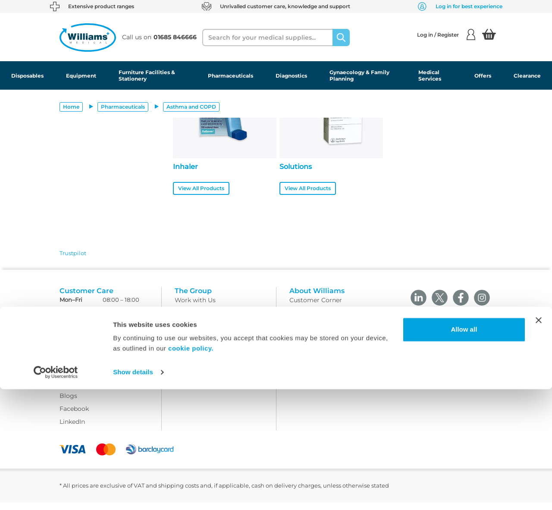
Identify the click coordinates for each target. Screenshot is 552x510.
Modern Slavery (312, 346)
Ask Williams (79, 390)
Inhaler (185, 167)
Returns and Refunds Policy (216, 359)
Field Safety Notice (317, 334)
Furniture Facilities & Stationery (147, 75)
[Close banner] (539, 441)
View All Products (201, 188)
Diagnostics (291, 75)
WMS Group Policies (206, 372)
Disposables (27, 75)
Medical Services (429, 75)
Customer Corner (315, 308)
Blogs (68, 403)
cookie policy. (190, 469)
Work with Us (195, 308)
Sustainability (309, 321)
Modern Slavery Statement (215, 385)
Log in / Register (446, 34)
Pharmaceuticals (230, 75)
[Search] (341, 37)
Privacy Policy (196, 346)
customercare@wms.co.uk (100, 329)
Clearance (527, 75)
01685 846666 (124, 318)
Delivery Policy (197, 334)
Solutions (295, 167)
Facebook (74, 416)
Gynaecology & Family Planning (359, 75)
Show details (133, 493)
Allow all (464, 450)
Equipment (81, 75)
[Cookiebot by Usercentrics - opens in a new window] (56, 493)
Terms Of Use (195, 321)
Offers (482, 75)
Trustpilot (73, 253)
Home (71, 106)
